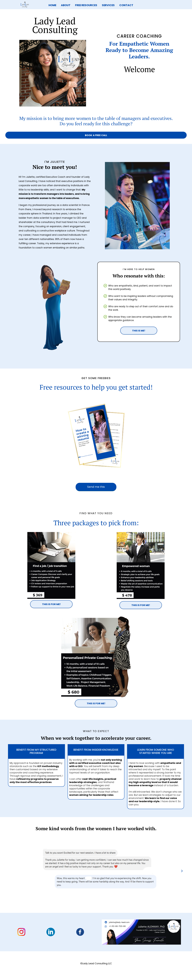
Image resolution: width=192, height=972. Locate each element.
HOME (52, 5)
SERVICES (108, 5)
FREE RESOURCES (86, 5)
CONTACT (126, 5)
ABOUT (65, 5)
